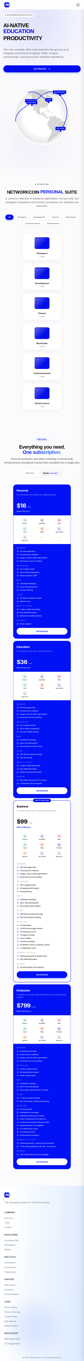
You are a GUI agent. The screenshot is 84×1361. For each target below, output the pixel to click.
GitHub (7, 1249)
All (9, 217)
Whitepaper (9, 1245)
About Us (8, 1218)
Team (7, 1222)
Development (39, 217)
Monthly (30, 473)
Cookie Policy (10, 1316)
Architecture (10, 1262)
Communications (32, 223)
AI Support (21, 217)
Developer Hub (11, 1240)
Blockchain (71, 217)
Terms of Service (12, 1312)
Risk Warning (10, 1321)
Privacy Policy (10, 1307)
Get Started (42, 68)
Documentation (11, 1294)
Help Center (10, 1285)
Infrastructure (53, 223)
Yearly (50, 473)
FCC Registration (12, 1343)
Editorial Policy (11, 1326)
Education (8, 1289)
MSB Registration (12, 1339)
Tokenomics (10, 1272)
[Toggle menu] (78, 4)
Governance (10, 1267)
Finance (55, 217)
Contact (8, 1227)
